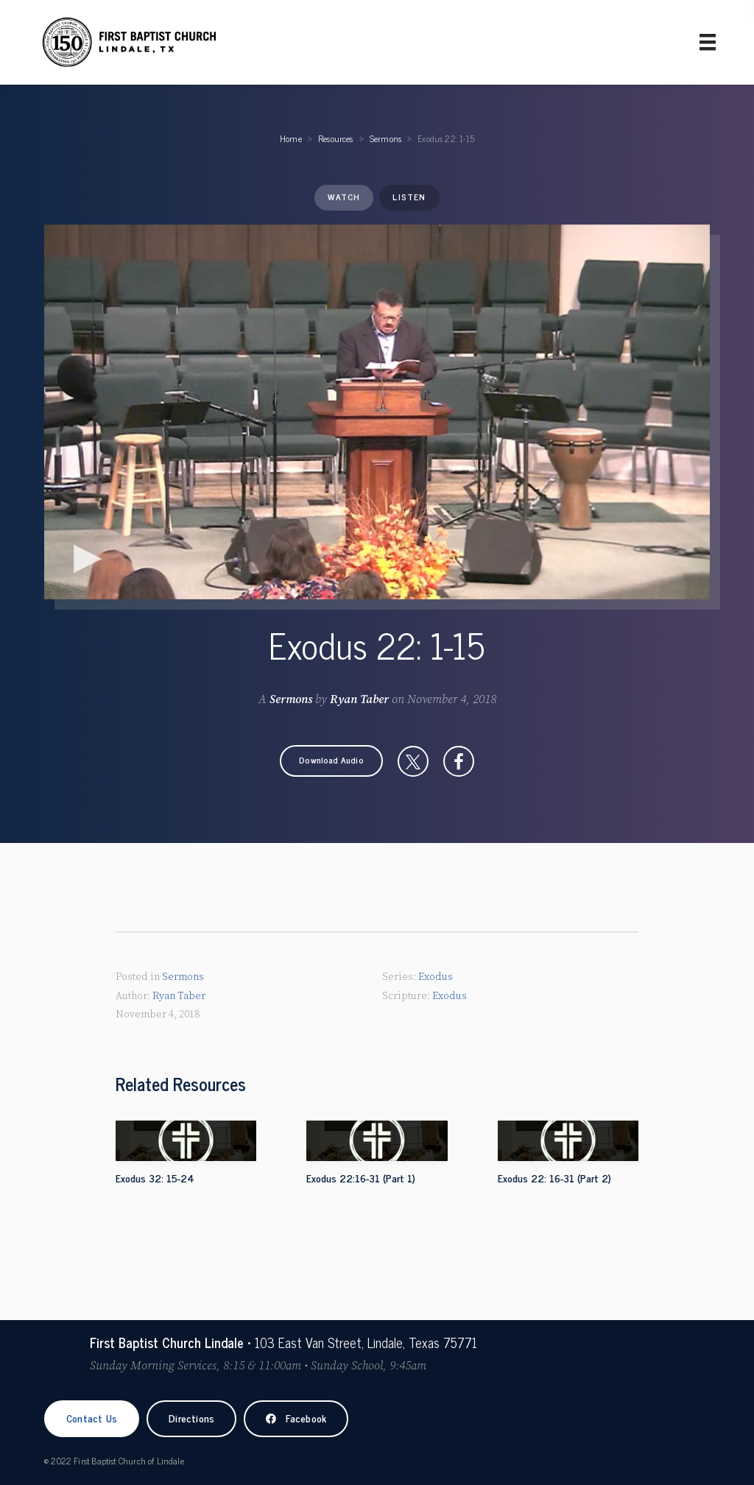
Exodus (435, 977)
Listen (409, 196)
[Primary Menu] (708, 42)
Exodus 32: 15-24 (155, 1177)
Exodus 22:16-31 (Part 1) (360, 1177)
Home (291, 138)
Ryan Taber (359, 699)
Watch (344, 196)
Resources (335, 138)
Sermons (385, 138)
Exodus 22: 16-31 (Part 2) (554, 1177)
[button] (331, 761)
